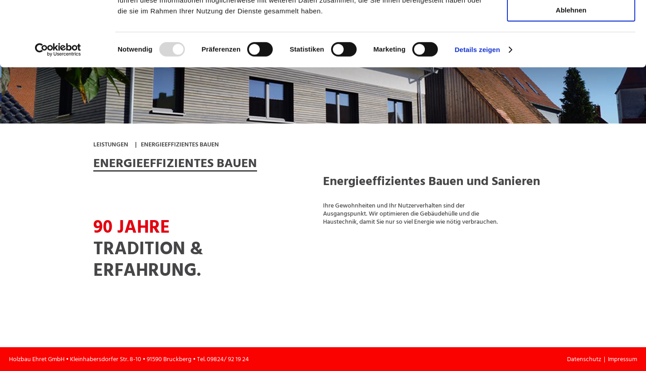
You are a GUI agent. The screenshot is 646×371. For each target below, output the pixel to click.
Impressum (622, 359)
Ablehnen (571, 75)
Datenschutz (585, 359)
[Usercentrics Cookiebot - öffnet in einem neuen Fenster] (58, 114)
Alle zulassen (571, 22)
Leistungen (110, 144)
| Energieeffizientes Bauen (177, 144)
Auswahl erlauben (571, 49)
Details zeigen (477, 114)
